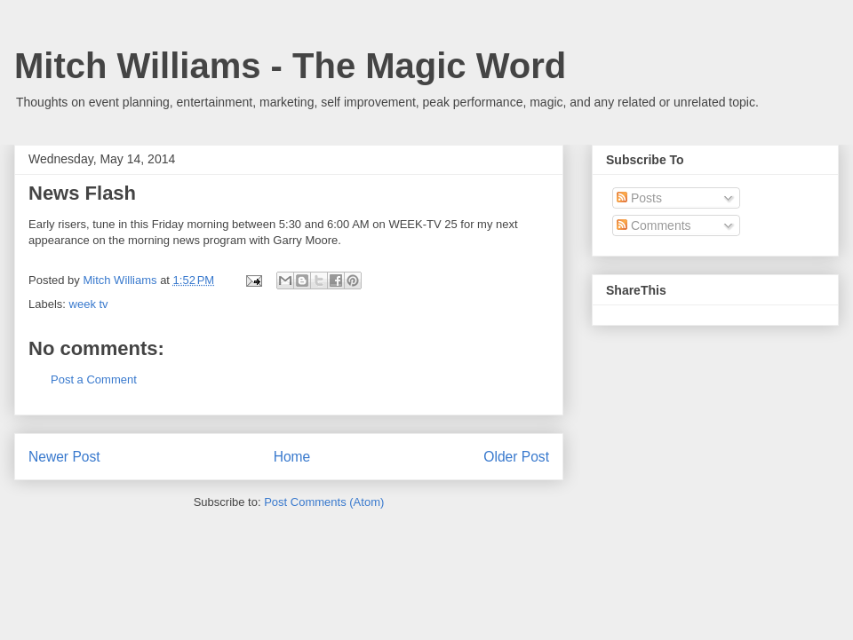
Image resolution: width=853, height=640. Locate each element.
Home (292, 456)
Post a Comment (94, 379)
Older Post (516, 456)
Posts (639, 198)
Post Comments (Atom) (324, 502)
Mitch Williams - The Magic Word (290, 65)
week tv (88, 304)
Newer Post (64, 456)
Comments (654, 225)
